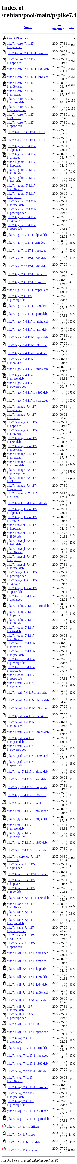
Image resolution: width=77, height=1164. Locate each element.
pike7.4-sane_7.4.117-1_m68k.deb (21, 905)
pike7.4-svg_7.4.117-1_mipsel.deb (20, 1095)
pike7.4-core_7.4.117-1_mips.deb (21, 92)
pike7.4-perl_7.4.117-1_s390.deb (28, 755)
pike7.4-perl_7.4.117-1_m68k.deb (20, 724)
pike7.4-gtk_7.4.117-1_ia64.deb (27, 353)
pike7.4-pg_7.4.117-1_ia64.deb (26, 803)
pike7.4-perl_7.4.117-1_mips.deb (28, 732)
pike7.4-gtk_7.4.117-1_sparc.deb (27, 400)
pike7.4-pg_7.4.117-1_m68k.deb (27, 811)
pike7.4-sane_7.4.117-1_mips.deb (21, 913)
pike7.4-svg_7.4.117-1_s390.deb (27, 1110)
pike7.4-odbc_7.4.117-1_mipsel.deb (21, 653)
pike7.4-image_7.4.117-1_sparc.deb (22, 487)
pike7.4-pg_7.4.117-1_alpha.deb (27, 771)
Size (71, 27)
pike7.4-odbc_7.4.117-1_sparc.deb (21, 676)
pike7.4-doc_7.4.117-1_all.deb (26, 140)
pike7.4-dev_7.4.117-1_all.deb (26, 132)
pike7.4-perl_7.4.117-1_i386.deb (27, 708)
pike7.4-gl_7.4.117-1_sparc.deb (27, 313)
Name (28, 27)
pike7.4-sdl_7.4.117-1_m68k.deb (28, 992)
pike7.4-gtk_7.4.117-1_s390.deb (27, 392)
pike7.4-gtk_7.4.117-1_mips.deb (27, 369)
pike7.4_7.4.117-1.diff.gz (23, 1126)
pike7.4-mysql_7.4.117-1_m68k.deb (22, 550)
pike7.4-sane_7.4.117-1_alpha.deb (21, 866)
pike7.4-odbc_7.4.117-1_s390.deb (21, 668)
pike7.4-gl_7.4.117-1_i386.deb (26, 258)
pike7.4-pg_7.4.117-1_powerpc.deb (19, 834)
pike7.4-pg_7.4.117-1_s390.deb (27, 842)
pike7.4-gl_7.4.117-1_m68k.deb (27, 274)
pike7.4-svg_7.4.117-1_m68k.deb (20, 1079)
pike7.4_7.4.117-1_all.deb (23, 1142)
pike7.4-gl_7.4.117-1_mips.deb (26, 282)
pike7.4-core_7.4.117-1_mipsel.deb (21, 100)
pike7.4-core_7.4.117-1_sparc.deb (21, 124)
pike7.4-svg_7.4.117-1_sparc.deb (28, 1118)
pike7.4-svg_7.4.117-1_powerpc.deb (20, 1102)
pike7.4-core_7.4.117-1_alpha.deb (21, 45)
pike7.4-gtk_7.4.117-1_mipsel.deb (20, 376)
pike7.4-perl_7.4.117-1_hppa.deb (28, 700)
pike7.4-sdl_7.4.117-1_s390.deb (27, 1024)
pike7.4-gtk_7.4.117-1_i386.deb (27, 345)
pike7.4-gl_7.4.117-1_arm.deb (26, 242)
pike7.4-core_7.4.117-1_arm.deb (27, 53)
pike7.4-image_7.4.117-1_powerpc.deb (22, 471)
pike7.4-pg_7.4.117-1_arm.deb (26, 779)
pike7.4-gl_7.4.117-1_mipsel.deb (28, 290)
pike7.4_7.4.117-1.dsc (21, 1134)
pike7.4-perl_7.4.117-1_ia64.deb (27, 716)
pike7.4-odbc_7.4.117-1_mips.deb (21, 645)
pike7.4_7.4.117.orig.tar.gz (24, 1150)
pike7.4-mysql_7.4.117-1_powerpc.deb (22, 574)
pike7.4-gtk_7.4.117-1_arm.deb (27, 329)
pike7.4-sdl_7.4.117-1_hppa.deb (27, 968)
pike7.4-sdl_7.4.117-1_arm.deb (26, 961)
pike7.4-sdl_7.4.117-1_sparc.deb (27, 1032)
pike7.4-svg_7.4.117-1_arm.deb (27, 1047)
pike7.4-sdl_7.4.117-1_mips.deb (27, 1000)
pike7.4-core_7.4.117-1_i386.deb (28, 69)
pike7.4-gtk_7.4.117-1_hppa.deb (27, 337)
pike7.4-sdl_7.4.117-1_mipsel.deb (20, 1008)
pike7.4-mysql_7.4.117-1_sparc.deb (22, 589)
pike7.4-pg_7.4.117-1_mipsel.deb (19, 826)
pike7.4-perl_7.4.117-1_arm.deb (27, 692)
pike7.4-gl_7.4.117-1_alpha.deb (27, 234)
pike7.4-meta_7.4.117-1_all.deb (27, 503)
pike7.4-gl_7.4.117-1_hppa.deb (26, 250)
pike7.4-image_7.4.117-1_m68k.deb (22, 447)
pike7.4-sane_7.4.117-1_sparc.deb (21, 945)
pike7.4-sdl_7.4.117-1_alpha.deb (27, 953)
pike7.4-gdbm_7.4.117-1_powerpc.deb (21, 211)
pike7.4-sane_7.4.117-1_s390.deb (21, 937)
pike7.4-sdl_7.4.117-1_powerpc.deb (20, 1016)
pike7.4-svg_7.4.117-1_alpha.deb (20, 1039)
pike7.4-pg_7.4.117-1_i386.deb (26, 795)
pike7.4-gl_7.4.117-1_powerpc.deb (19, 297)
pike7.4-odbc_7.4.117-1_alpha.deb (21, 597)
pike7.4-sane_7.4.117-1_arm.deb (27, 874)
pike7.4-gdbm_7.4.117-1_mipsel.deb (21, 203)
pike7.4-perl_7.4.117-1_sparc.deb (20, 763)
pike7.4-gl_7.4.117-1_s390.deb (26, 305)
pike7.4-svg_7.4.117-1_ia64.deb (27, 1071)
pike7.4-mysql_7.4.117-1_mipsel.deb (22, 566)
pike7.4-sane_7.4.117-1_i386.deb (21, 889)
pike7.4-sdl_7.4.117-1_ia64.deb (27, 984)
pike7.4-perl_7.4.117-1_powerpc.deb (20, 747)
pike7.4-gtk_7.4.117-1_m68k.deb (20, 361)
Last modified (58, 27)
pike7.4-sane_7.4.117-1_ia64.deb (28, 897)
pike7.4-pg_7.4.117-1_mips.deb (27, 818)
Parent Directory (17, 38)
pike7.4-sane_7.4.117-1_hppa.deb (21, 881)
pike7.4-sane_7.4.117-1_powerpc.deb (21, 929)
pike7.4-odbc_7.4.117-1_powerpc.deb (21, 660)
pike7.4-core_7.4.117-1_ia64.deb (28, 77)
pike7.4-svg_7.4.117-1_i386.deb (27, 1063)
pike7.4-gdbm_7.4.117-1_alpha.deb (21, 147)
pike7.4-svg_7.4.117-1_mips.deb (27, 1087)
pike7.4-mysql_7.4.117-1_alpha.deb (22, 511)
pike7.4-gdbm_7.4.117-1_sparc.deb (21, 226)
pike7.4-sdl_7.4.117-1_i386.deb (27, 976)
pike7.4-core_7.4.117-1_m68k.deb (21, 84)
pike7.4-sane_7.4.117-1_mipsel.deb (21, 921)
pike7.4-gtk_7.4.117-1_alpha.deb (28, 321)
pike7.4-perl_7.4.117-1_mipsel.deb (20, 739)
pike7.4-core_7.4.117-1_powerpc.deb (21, 108)
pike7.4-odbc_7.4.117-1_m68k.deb (21, 637)
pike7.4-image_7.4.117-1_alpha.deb (22, 408)
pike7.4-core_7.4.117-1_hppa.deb (21, 61)
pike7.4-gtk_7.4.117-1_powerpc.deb (20, 384)
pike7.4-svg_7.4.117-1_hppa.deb (27, 1055)
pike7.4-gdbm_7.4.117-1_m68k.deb (21, 187)
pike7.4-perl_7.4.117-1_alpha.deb (20, 684)
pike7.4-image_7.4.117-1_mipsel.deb (22, 463)
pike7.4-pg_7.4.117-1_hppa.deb (27, 787)
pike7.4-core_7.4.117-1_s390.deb (21, 116)
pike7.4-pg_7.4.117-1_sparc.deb (27, 850)
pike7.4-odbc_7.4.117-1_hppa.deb (21, 613)
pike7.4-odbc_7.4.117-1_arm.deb (28, 605)
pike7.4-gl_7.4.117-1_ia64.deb (26, 266)
